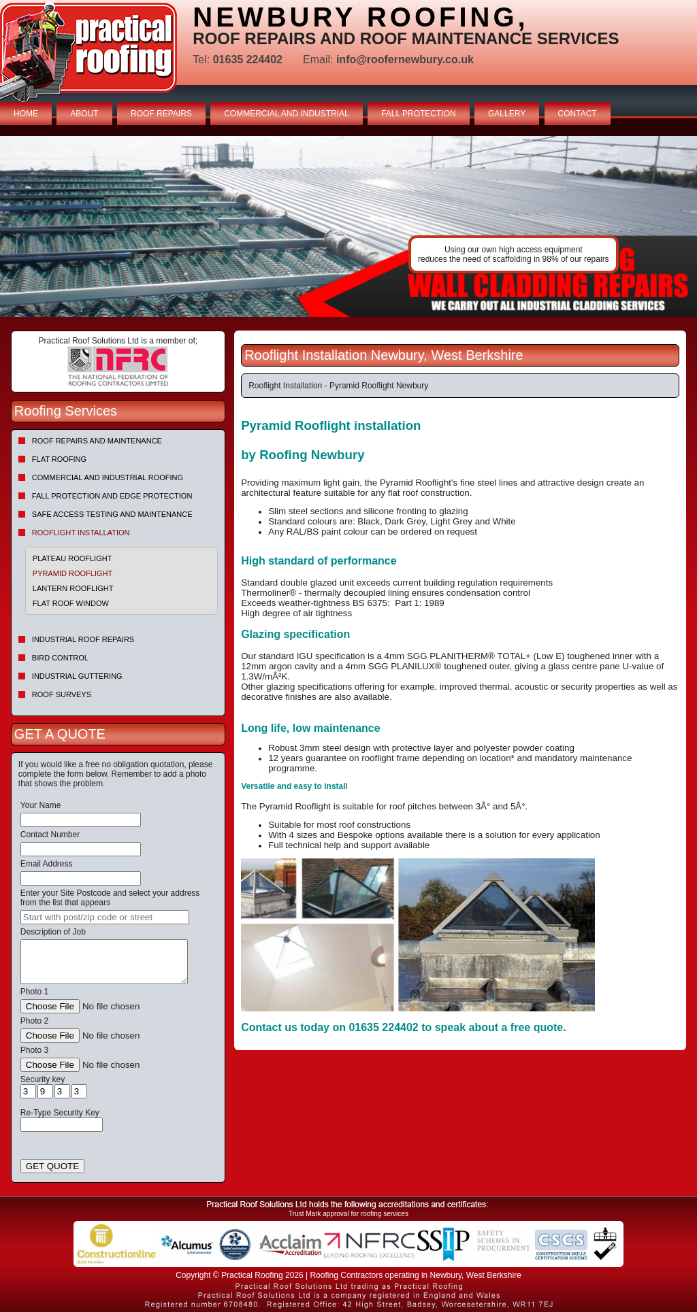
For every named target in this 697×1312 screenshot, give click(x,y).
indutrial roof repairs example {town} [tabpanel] (348, 226)
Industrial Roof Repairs (83, 639)
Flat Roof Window (71, 603)
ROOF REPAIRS (161, 113)
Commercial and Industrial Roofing (107, 477)
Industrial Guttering (77, 676)
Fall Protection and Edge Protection (112, 496)
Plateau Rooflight (72, 558)
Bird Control (60, 658)
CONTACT (577, 113)
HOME (26, 113)
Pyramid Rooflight (72, 573)
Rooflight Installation (81, 532)
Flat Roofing (59, 459)
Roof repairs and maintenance (97, 441)
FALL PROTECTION (418, 113)
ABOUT (84, 113)
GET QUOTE (52, 1166)
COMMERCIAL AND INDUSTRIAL (286, 113)
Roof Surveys (61, 694)
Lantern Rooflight (73, 588)
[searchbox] (104, 917)
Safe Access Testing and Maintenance (112, 514)
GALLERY (506, 113)
